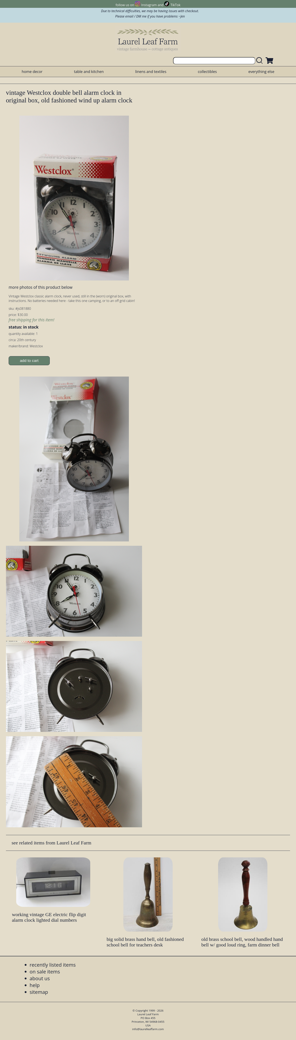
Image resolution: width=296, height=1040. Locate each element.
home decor (32, 71)
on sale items (45, 971)
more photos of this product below (40, 287)
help (35, 985)
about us (40, 978)
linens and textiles (150, 71)
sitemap (39, 991)
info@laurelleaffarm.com (148, 1029)
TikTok (175, 5)
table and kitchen (89, 71)
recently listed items (53, 964)
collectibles (207, 71)
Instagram (149, 5)
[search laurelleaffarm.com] (260, 60)
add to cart (29, 360)
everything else (261, 71)
